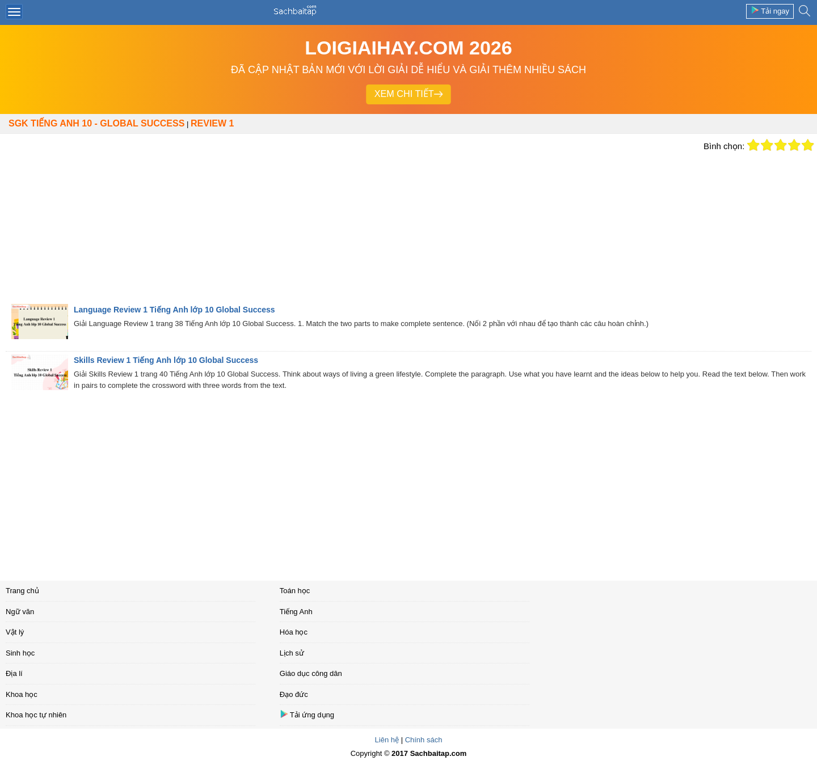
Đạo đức (294, 694)
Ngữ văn (20, 611)
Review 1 (212, 123)
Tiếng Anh (296, 611)
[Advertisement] (349, 219)
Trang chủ (22, 590)
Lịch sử (292, 653)
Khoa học (21, 694)
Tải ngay (770, 10)
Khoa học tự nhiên (36, 715)
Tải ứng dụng (307, 714)
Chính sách (424, 740)
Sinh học (20, 653)
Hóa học (294, 632)
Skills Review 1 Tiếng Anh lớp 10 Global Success (166, 360)
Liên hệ (387, 740)
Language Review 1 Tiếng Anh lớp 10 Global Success (174, 309)
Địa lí (14, 673)
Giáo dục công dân (311, 673)
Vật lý (15, 632)
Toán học (295, 590)
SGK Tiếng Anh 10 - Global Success (96, 123)
